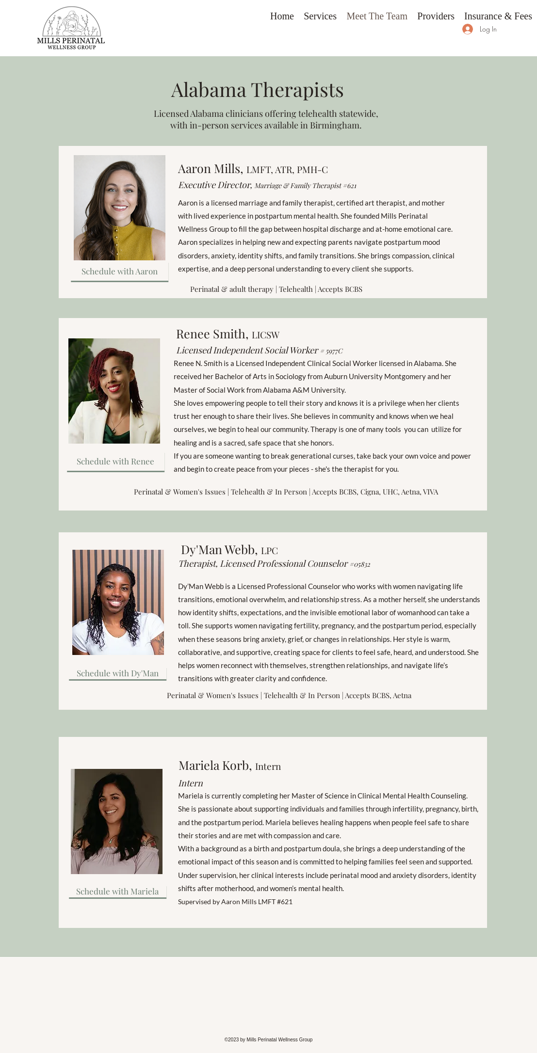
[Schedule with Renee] (115, 461)
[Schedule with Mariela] (117, 891)
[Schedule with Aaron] (119, 271)
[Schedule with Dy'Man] (117, 673)
